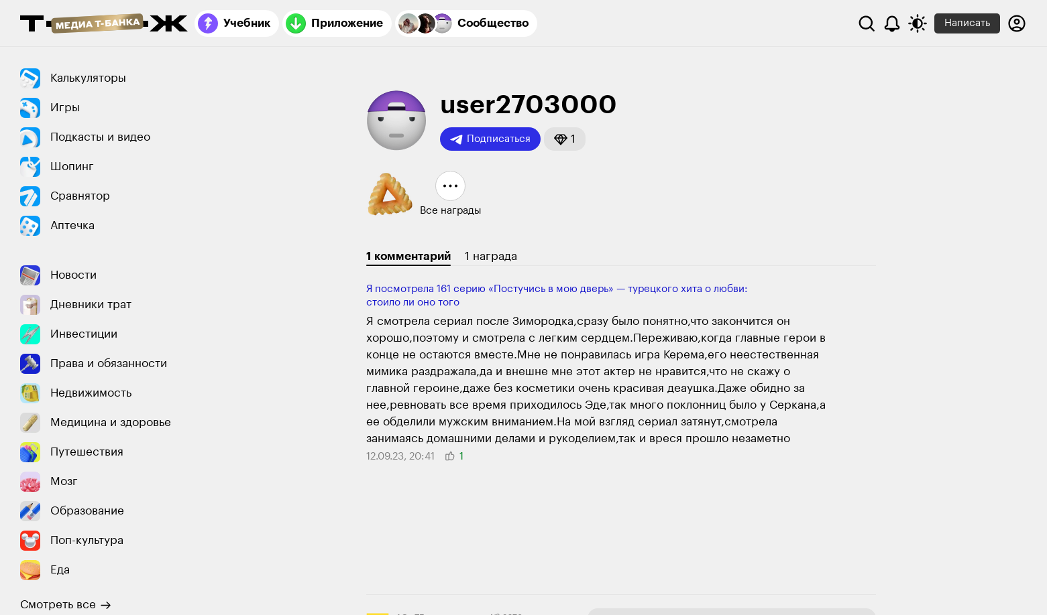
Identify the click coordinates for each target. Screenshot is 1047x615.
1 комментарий (408, 256)
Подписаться (490, 139)
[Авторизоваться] (1017, 23)
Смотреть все (65, 605)
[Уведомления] (892, 23)
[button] (565, 139)
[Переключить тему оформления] (917, 23)
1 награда (491, 256)
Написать (967, 23)
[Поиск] (867, 23)
